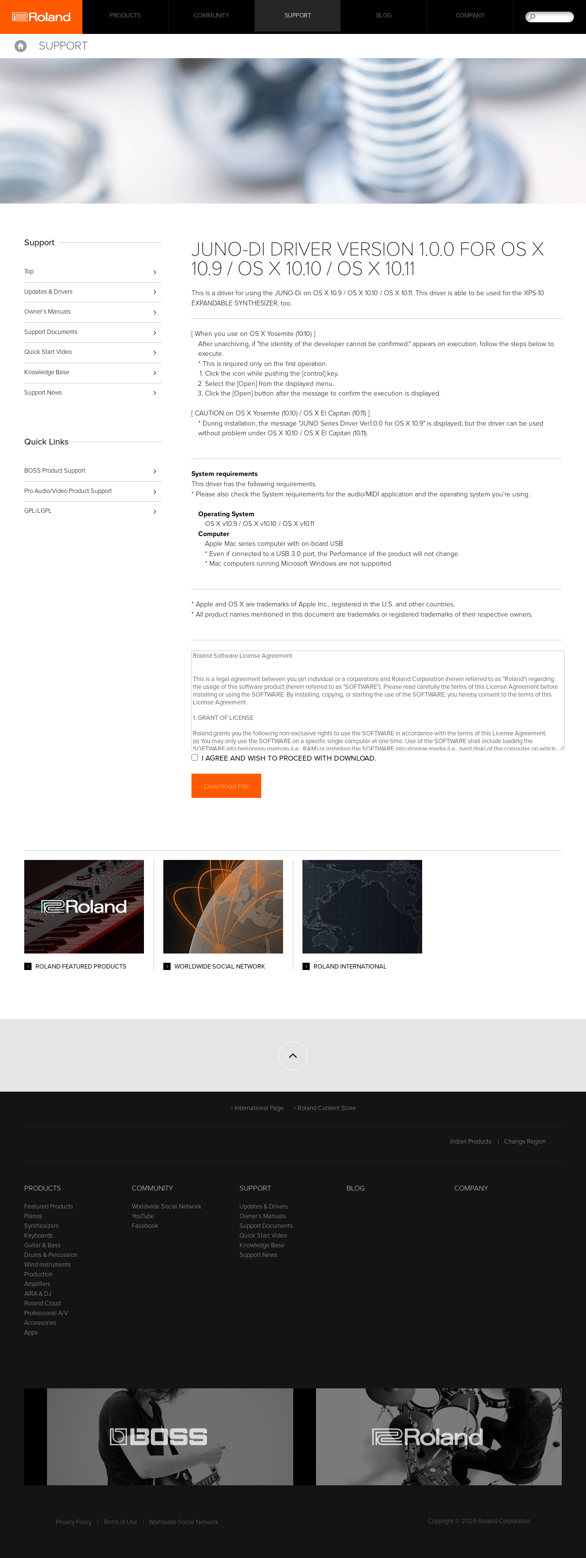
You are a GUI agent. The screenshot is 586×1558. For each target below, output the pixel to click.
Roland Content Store (327, 1108)
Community (211, 17)
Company (470, 17)
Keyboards (38, 1236)
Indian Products (470, 1141)
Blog (384, 17)
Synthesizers (41, 1226)
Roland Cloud (42, 1303)
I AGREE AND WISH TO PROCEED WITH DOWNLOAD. (297, 758)
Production (38, 1274)
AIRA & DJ (37, 1294)
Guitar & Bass (42, 1245)
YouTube (143, 1216)
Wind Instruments (47, 1265)
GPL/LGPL (38, 511)
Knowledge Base (46, 372)
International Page (259, 1108)
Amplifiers (37, 1284)
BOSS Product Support (54, 471)
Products (42, 1188)
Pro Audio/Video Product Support (68, 491)
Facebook (145, 1226)
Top (28, 271)
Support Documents (51, 332)
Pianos (33, 1216)
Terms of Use (120, 1522)
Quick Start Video (48, 352)
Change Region (533, 1141)
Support (298, 17)
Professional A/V (46, 1313)
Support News (43, 393)
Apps (31, 1332)
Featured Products (48, 1206)
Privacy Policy (74, 1522)
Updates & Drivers (48, 292)
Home (20, 46)
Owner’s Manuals (47, 312)
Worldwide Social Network (167, 1206)
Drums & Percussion (51, 1255)
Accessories (40, 1323)
